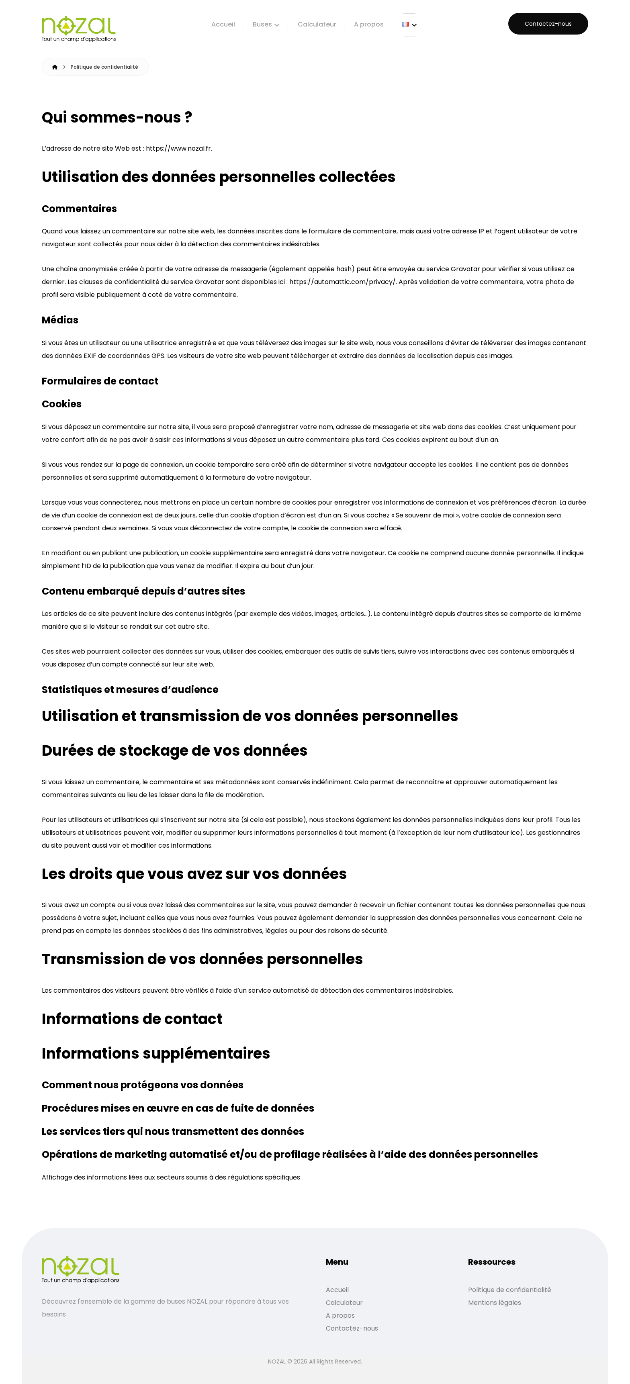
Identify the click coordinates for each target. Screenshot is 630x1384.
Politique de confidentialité (509, 1289)
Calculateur (344, 1302)
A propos (340, 1315)
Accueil (337, 1289)
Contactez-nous (352, 1328)
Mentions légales (494, 1302)
